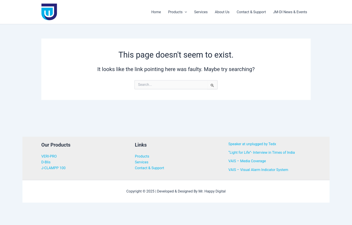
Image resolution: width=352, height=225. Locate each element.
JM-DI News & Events (290, 12)
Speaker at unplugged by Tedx (252, 144)
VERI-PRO (49, 156)
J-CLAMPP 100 (53, 168)
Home (156, 12)
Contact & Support (251, 12)
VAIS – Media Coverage (247, 161)
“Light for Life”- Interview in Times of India (261, 152)
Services (201, 12)
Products (177, 12)
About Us (222, 12)
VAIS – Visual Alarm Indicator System (258, 170)
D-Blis (46, 162)
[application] (185, 12)
